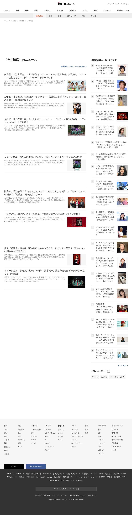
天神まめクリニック (73, 474)
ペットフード (54, 480)
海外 (26, 10)
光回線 (21, 477)
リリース (115, 430)
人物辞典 (115, 443)
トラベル (74, 440)
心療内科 (85, 474)
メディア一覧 (116, 436)
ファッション (49, 446)
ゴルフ (33, 440)
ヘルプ (114, 450)
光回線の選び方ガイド (34, 474)
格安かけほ (30, 477)
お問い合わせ (92, 495)
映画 (50, 16)
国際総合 (7, 447)
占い (72, 477)
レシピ (86, 477)
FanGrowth (47, 474)
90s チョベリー (76, 443)
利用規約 (46, 495)
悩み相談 (57, 477)
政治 (5, 436)
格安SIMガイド (12, 477)
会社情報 (38, 495)
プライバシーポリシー (59, 495)
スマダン (74, 430)
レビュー (48, 430)
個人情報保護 (74, 495)
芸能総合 (39, 16)
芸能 (36, 10)
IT (45, 440)
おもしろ (72, 10)
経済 (5, 433)
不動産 (109, 477)
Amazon (95, 377)
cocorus (50, 477)
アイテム (93, 474)
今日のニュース (123, 10)
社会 (5, 430)
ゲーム (47, 436)
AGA (62, 480)
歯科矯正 (117, 477)
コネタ (60, 433)
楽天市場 (104, 377)
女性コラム (75, 433)
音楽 (59, 16)
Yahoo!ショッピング (117, 377)
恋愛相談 (66, 477)
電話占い (108, 474)
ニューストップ (113, 4)
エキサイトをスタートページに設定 (66, 489)
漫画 (95, 10)
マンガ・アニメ (50, 433)
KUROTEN (20, 474)
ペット (60, 440)
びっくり (61, 430)
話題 (86, 433)
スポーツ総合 (36, 430)
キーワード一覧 (117, 440)
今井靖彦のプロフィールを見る (73, 66)
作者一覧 (115, 433)
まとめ (93, 16)
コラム (84, 10)
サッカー (34, 436)
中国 (5, 450)
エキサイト (125, 4)
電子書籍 (79, 480)
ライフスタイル (77, 436)
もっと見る (123, 365)
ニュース (6, 10)
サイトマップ (116, 446)
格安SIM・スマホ (119, 474)
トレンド (60, 10)
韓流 (83, 16)
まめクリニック (58, 474)
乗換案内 (102, 477)
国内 (17, 10)
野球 (32, 433)
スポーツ (47, 10)
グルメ (47, 443)
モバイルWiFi (40, 477)
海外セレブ (71, 16)
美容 (123, 477)
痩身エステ (70, 480)
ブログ (101, 474)
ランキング (107, 10)
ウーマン (79, 477)
